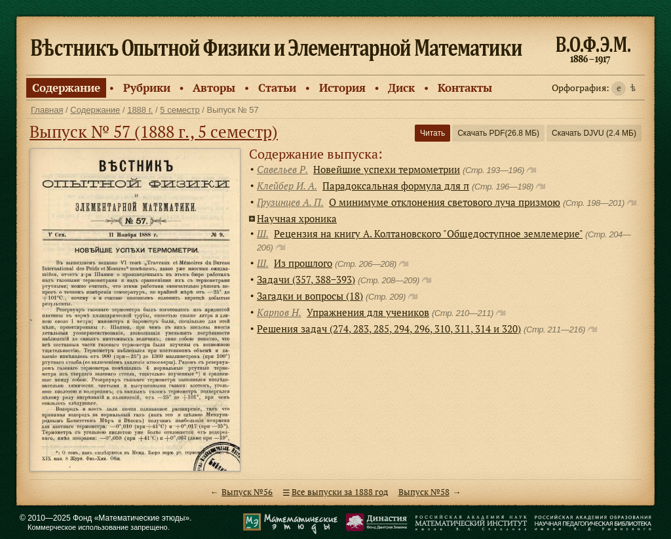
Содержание (66, 87)
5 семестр (179, 110)
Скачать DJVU (594, 133)
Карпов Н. (279, 312)
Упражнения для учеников (368, 312)
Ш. (263, 233)
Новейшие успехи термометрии (386, 169)
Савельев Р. (282, 169)
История (342, 87)
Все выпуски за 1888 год (340, 492)
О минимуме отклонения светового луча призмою (444, 202)
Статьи (277, 87)
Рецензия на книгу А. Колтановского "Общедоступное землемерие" (428, 233)
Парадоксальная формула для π (395, 185)
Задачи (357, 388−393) (306, 279)
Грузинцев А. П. (290, 202)
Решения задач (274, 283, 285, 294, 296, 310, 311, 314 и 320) (389, 328)
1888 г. (140, 110)
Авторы (214, 87)
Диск (401, 87)
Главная (47, 110)
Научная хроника (297, 218)
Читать (432, 133)
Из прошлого (303, 263)
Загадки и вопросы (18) (310, 295)
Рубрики (146, 87)
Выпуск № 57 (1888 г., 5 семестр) (153, 131)
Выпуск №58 (424, 492)
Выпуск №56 (247, 492)
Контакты (465, 87)
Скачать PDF (498, 133)
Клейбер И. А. (287, 185)
